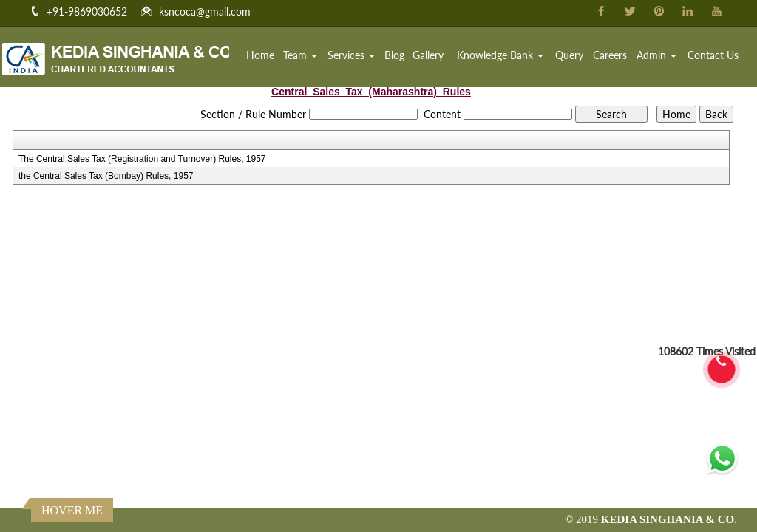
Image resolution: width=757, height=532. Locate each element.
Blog (394, 55)
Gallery (428, 55)
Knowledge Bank (500, 55)
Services (351, 55)
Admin (656, 55)
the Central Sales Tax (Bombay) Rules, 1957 (106, 176)
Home (260, 55)
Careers (610, 55)
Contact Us (713, 55)
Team (300, 55)
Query (569, 55)
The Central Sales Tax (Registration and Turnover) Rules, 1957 (142, 159)
